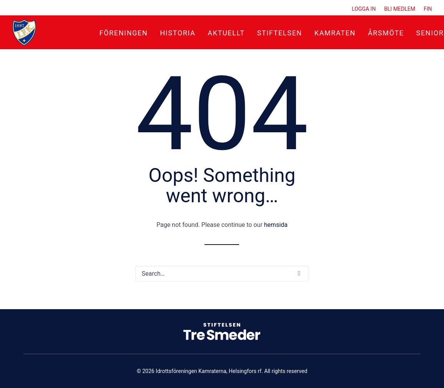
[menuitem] (365, 8)
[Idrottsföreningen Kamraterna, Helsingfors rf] (24, 32)
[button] (299, 273)
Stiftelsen (279, 33)
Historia (177, 33)
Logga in (364, 9)
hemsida (276, 224)
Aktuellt (226, 33)
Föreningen (124, 33)
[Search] (221, 273)
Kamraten (335, 33)
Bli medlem (399, 9)
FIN (428, 9)
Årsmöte (386, 33)
